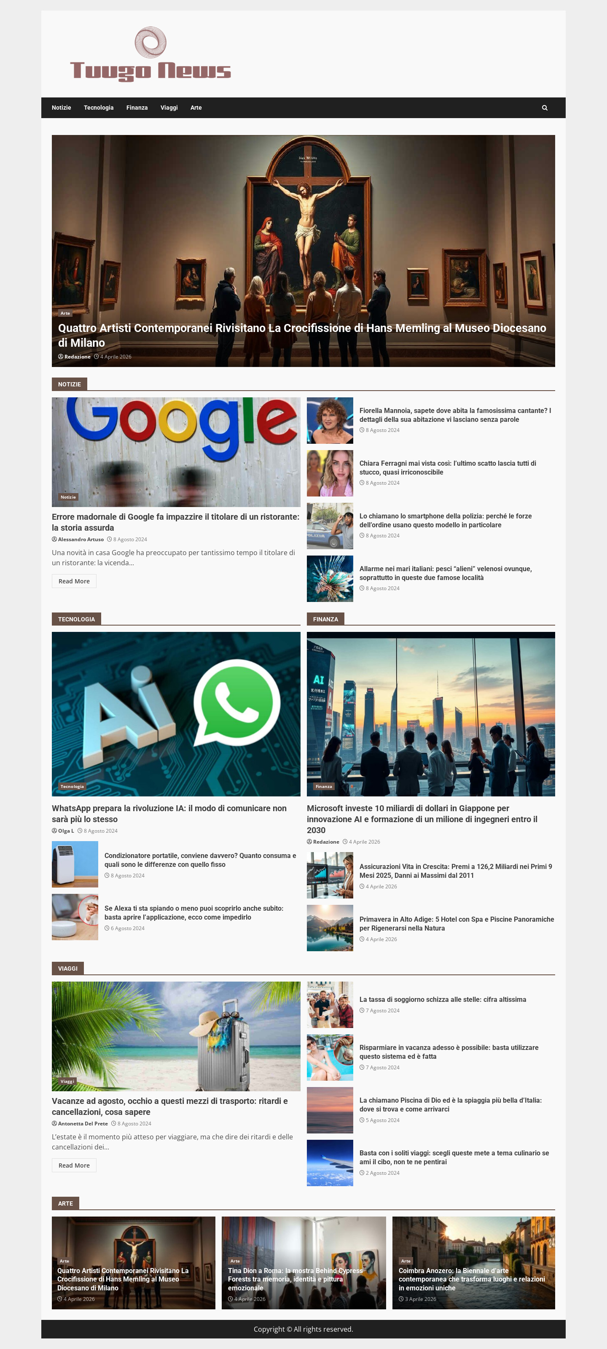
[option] (303, 251)
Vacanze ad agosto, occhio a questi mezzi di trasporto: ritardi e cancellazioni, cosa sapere (176, 1036)
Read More (74, 581)
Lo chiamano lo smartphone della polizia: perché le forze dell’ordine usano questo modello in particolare (330, 526)
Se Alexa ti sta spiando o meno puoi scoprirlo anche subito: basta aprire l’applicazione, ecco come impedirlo (75, 917)
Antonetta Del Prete (83, 1123)
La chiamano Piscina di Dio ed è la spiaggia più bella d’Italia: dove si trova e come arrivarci (330, 1110)
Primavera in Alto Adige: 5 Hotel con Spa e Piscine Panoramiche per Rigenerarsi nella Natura (330, 928)
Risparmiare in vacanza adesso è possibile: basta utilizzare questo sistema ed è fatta (330, 1057)
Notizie (61, 107)
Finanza (137, 107)
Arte (196, 107)
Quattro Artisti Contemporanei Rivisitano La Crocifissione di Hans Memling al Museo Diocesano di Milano (303, 251)
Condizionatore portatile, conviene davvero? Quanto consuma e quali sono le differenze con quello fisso (75, 864)
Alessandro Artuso (81, 539)
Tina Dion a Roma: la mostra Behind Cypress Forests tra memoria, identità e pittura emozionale (295, 1279)
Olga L (66, 830)
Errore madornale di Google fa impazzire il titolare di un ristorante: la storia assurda (176, 452)
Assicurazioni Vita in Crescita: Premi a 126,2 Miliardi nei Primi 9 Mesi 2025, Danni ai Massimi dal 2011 (330, 875)
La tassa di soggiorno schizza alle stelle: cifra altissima (330, 1005)
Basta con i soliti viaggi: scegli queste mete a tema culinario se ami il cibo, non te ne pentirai (330, 1163)
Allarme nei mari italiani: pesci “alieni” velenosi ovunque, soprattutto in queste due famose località (330, 579)
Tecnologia (99, 107)
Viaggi (169, 107)
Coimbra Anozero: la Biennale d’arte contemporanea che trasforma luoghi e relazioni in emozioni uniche (472, 1279)
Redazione (77, 356)
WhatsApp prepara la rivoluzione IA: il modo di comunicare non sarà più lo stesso (176, 714)
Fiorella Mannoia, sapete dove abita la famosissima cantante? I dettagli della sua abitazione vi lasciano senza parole (330, 420)
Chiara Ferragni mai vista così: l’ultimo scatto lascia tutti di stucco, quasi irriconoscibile (330, 473)
